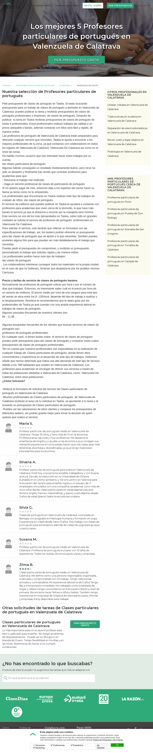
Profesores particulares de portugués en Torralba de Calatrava (123, 245)
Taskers (6, 85)
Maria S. (26, 423)
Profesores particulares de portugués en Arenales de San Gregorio (125, 229)
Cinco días (16, 699)
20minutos (103, 699)
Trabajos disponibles (66, 5)
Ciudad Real (65, 85)
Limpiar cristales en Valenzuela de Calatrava (127, 107)
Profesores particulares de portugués (35, 85)
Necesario (40, 745)
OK (117, 745)
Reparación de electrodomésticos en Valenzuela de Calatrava (127, 130)
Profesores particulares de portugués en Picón (123, 199)
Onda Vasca (16, 712)
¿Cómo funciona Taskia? (38, 5)
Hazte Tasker (92, 5)
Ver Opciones (101, 746)
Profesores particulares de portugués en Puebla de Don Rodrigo (125, 213)
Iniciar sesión (144, 5)
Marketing (40, 748)
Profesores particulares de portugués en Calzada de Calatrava (123, 261)
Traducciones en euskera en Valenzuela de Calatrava (124, 118)
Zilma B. (26, 565)
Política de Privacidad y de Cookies (108, 740)
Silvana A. (27, 462)
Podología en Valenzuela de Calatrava (124, 153)
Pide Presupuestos (120, 5)
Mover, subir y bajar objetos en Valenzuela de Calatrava (125, 142)
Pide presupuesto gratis (76, 59)
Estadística (78, 745)
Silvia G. (26, 507)
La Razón (132, 699)
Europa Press (45, 699)
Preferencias (59, 745)
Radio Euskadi (74, 699)
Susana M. (28, 539)
